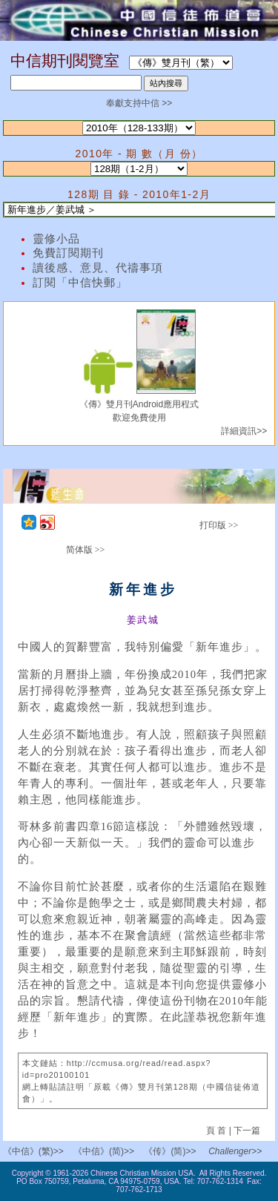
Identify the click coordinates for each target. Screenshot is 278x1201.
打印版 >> (219, 525)
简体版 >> (85, 549)
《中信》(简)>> (103, 1151)
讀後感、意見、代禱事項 (98, 268)
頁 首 (217, 1130)
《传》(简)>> (170, 1151)
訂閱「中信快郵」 (80, 283)
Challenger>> (235, 1151)
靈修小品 (56, 239)
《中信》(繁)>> (33, 1151)
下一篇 (247, 1130)
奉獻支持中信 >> (139, 103)
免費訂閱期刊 (68, 253)
